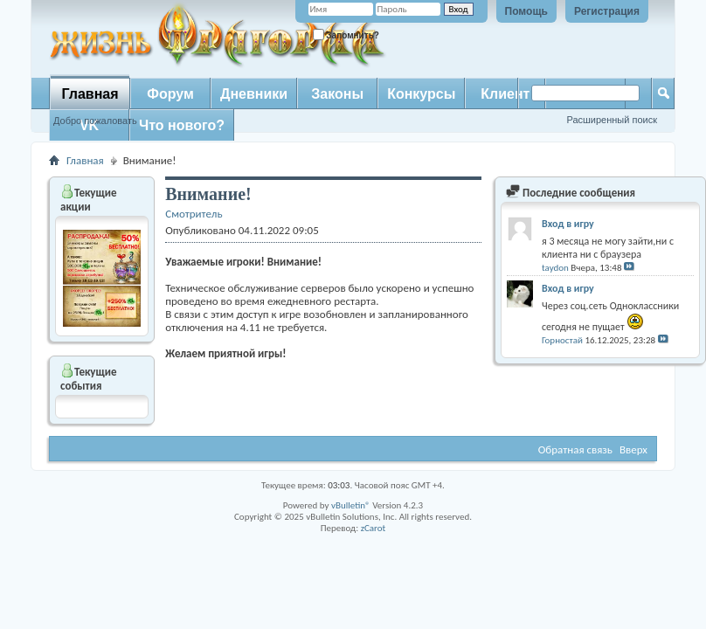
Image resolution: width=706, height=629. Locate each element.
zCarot (373, 528)
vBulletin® (350, 505)
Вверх (633, 449)
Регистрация (607, 11)
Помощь (526, 11)
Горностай (562, 340)
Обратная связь (575, 449)
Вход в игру (568, 224)
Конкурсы (421, 93)
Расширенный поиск (611, 119)
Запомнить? (346, 34)
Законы (337, 93)
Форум (170, 93)
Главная (89, 93)
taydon (555, 267)
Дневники (253, 93)
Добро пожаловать (95, 120)
